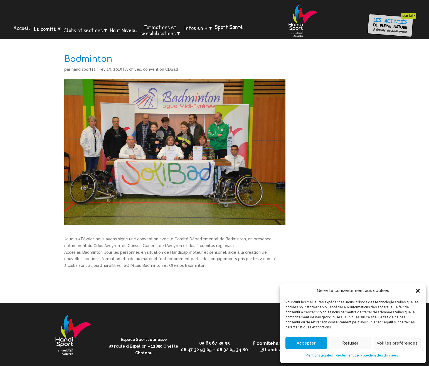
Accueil (21, 28)
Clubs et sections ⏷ (85, 30)
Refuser (350, 343)
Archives (133, 69)
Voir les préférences (397, 343)
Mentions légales (319, 355)
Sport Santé (229, 27)
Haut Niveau (123, 30)
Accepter (306, 343)
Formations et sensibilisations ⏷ (160, 30)
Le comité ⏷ (47, 29)
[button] (418, 291)
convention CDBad (160, 69)
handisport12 (84, 69)
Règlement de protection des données (367, 355)
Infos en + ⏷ (198, 28)
